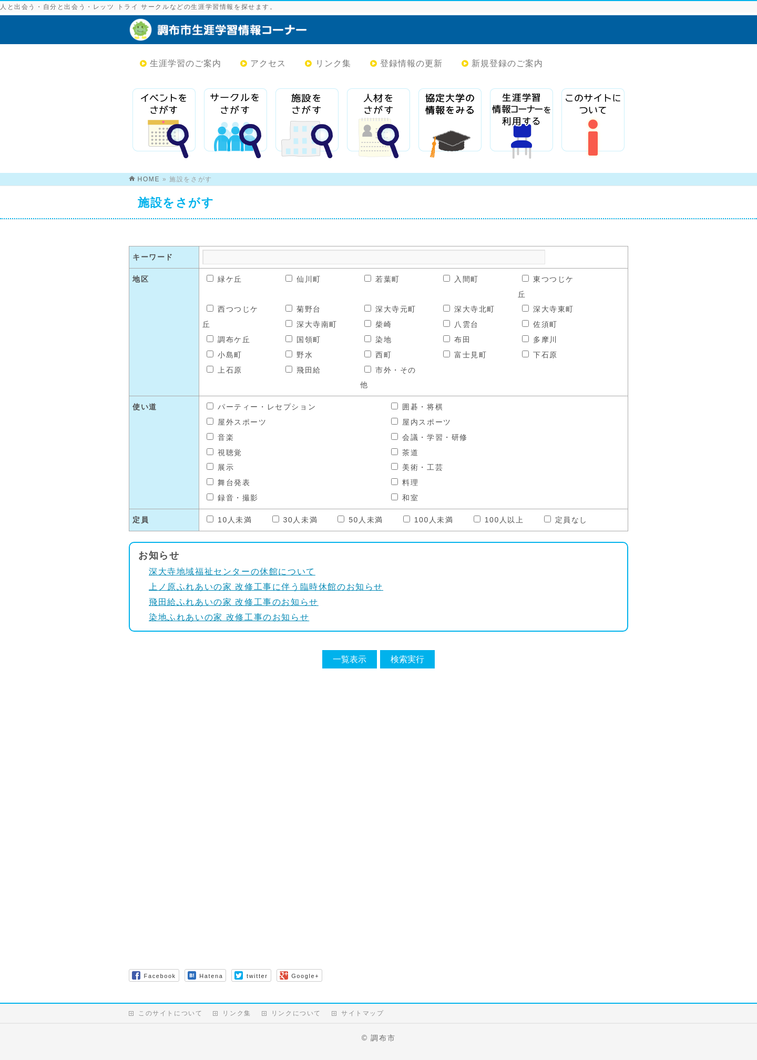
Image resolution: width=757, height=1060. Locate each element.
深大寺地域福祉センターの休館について (232, 571)
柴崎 (378, 324)
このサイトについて (170, 1013)
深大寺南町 (311, 324)
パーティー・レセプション (261, 407)
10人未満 (229, 520)
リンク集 (236, 1013)
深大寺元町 (390, 309)
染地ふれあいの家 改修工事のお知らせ (229, 617)
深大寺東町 (548, 309)
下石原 (540, 355)
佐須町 (540, 324)
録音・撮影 (233, 497)
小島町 (224, 355)
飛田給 (303, 370)
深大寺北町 (469, 309)
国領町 (303, 339)
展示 (220, 467)
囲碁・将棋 (417, 407)
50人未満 (360, 520)
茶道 (404, 452)
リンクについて (296, 1013)
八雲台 (461, 324)
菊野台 (303, 309)
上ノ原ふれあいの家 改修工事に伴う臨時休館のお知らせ (266, 586)
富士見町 (465, 355)
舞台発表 (228, 482)
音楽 (220, 437)
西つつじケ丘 (230, 316)
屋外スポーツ (237, 422)
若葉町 (382, 279)
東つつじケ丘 (546, 287)
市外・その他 (388, 377)
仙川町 (303, 279)
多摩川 (540, 339)
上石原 (224, 370)
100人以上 (499, 520)
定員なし (566, 520)
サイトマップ (362, 1013)
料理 (404, 482)
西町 (378, 355)
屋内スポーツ (421, 422)
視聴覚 (224, 452)
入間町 (461, 279)
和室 (404, 497)
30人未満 (295, 520)
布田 (456, 339)
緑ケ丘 (224, 279)
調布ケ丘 (228, 339)
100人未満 (428, 520)
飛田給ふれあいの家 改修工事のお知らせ (234, 602)
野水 (299, 355)
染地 (378, 339)
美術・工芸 (417, 467)
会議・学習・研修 (429, 437)
